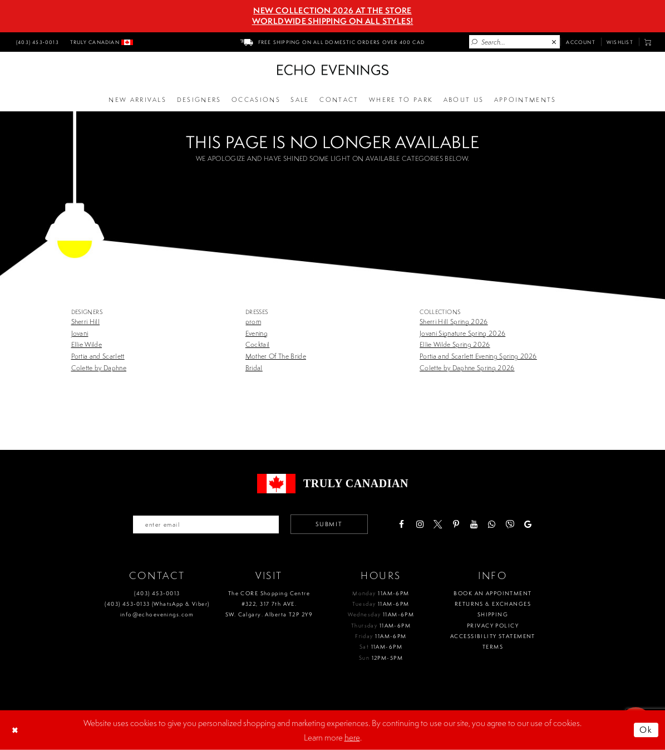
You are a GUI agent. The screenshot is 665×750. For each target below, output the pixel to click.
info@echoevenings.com (157, 614)
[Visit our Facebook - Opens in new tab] (401, 524)
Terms (492, 646)
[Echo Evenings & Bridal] (332, 70)
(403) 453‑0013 (157, 593)
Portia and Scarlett (98, 356)
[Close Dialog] (16, 729)
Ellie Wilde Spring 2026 (455, 344)
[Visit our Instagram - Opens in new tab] (419, 524)
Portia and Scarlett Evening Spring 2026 (478, 356)
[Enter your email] (206, 524)
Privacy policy (493, 625)
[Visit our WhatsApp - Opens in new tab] (491, 524)
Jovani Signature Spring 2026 (462, 333)
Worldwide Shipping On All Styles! (332, 21)
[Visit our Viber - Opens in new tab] (510, 524)
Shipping (492, 614)
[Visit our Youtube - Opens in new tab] (474, 524)
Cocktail (257, 344)
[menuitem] (36, 41)
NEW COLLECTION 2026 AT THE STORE (332, 10)
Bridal (254, 367)
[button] (648, 42)
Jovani (79, 333)
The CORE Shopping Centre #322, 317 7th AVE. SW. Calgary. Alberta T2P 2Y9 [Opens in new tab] (269, 604)
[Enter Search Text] (514, 42)
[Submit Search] (475, 42)
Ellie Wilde (86, 344)
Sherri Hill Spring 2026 (453, 321)
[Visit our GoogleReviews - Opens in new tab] (528, 524)
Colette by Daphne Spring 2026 (467, 367)
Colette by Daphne (99, 367)
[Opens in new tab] (401, 100)
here (352, 737)
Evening (256, 333)
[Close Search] (554, 42)
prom (253, 321)
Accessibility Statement (492, 636)
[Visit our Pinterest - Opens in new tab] (455, 524)
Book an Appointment (492, 593)
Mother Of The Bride (275, 356)
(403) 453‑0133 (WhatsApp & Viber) (157, 603)
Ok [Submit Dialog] (646, 730)
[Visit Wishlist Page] (620, 41)
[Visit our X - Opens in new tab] (438, 524)
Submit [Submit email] (329, 524)
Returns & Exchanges (493, 603)
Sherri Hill (85, 321)
